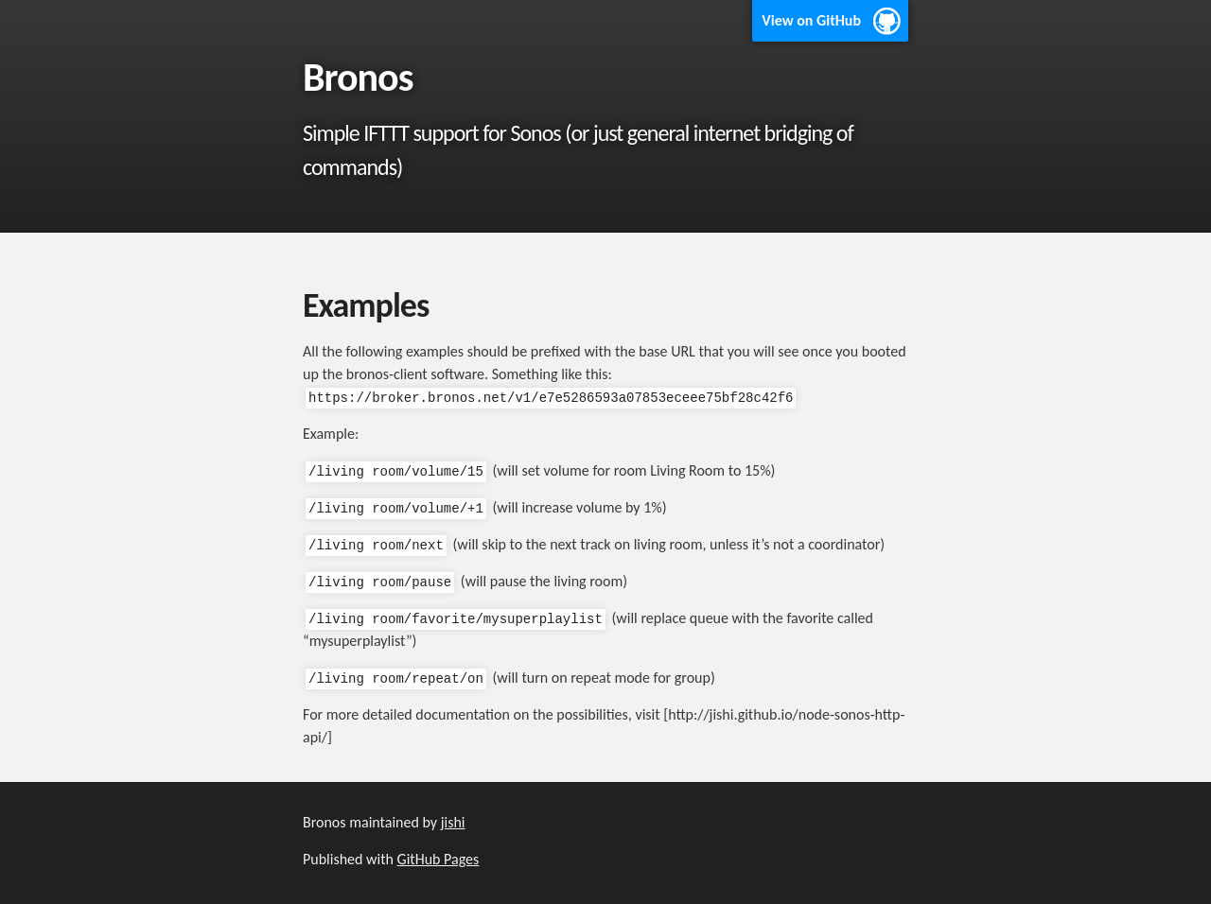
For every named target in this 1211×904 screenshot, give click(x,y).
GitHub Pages (438, 859)
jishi (453, 822)
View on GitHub (811, 20)
